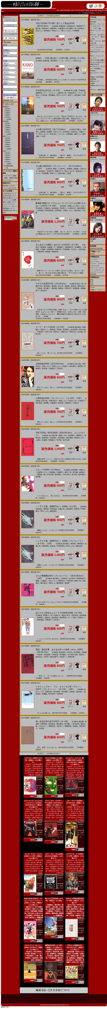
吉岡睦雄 (76, 288)
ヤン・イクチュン (50, 93)
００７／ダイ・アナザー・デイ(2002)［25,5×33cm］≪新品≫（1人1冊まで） (54, 803)
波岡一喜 (68, 472)
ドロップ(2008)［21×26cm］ (49, 470)
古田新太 (81, 28)
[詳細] (46, 316)
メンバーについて (9, 204)
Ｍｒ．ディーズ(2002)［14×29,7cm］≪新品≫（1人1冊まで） (74, 803)
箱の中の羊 (94, 64)
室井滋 (44, 368)
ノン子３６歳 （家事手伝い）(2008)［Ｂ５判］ (57, 506)
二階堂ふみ (71, 206)
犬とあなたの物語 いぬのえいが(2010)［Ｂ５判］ (58, 245)
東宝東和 (93, 274)
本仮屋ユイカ (42, 472)
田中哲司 (52, 694)
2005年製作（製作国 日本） (39, 973)
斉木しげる (44, 511)
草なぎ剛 (74, 90)
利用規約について (9, 208)
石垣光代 (43, 291)
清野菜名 (53, 28)
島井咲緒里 (49, 210)
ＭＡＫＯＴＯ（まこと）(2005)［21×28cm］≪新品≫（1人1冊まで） (33, 947)
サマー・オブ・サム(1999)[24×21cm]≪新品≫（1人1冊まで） (54, 856)
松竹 (91, 282)
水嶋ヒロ (82, 470)
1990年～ (8, 113)
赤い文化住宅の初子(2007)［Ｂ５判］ (52, 721)
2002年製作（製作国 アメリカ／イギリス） (57, 835)
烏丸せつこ (56, 31)
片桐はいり (82, 617)
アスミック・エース (97, 268)
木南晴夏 (69, 134)
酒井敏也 (40, 620)
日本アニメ (6, 151)
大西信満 (47, 655)
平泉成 (59, 329)
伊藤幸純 (68, 726)
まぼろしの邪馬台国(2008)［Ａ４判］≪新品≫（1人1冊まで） (75, 901)
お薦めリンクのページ (97, 290)
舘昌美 (76, 509)
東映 (91, 280)
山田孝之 (62, 169)
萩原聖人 (66, 329)
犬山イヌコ (53, 581)
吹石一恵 (80, 284)
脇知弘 (47, 617)
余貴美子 (40, 332)
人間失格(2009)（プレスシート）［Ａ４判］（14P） (59, 398)
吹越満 (44, 440)
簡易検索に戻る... (9, 100)
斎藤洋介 (79, 435)
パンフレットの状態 (9, 200)
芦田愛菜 (66, 249)
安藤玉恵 (52, 726)
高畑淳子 (58, 249)
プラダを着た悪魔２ (97, 60)
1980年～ (8, 115)
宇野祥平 (68, 288)
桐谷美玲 (60, 724)
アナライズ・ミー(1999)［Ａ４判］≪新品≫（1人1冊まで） (75, 856)
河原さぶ (52, 583)
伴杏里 (39, 655)
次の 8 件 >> (65, 16)
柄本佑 (73, 286)
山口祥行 (72, 578)
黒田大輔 (61, 173)
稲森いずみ (63, 435)
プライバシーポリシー (10, 206)
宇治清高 (39, 208)
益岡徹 (38, 477)
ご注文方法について (9, 193)
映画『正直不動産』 (97, 77)
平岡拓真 (82, 90)
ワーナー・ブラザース (97, 264)
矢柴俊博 (40, 252)
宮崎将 (67, 286)
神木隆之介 (71, 26)
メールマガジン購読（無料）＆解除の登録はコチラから (10, 178)
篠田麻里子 (69, 247)
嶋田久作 (64, 332)
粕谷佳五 (39, 657)
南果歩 (60, 288)
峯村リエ (77, 134)
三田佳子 (60, 368)
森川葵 (38, 28)
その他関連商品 (8, 166)
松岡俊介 (71, 435)
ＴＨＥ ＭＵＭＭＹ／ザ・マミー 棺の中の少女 (97, 37)
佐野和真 (43, 724)
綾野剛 (42, 132)
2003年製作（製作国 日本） (60, 973)
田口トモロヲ (66, 31)
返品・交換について (9, 202)
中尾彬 (42, 249)
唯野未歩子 (82, 286)
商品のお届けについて (10, 198)
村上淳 (60, 286)
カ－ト (81, 13)
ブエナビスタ (94, 266)
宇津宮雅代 (61, 546)
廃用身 (93, 79)
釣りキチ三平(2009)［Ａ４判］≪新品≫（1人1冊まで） (54, 901)
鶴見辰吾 (55, 252)
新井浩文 (53, 134)
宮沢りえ (39, 31)
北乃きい (74, 249)
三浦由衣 (47, 208)
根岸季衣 (63, 617)
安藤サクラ (59, 171)
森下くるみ (80, 206)
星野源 (46, 509)
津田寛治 (53, 509)
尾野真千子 (81, 26)
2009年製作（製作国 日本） (39, 932)
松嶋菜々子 (51, 247)
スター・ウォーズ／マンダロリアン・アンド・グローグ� (97, 26)
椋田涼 (81, 655)
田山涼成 (82, 329)
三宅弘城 (43, 95)
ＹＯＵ (80, 93)
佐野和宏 (58, 210)
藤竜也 (52, 329)
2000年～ (8, 111)
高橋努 (49, 132)
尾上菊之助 (53, 435)
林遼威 (47, 252)
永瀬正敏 (46, 61)
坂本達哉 (55, 208)
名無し (93, 71)
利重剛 (44, 694)
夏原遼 (54, 286)
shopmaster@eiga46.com (98, 10)
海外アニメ (6, 136)
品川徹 (80, 332)
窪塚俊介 (52, 440)
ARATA (69, 652)
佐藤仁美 (61, 509)
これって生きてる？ (97, 62)
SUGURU (66, 474)
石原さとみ (56, 366)
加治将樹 (83, 615)
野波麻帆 (52, 95)
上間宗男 (60, 694)
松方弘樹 (66, 440)
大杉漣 (41, 728)
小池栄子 (64, 366)
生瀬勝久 (78, 247)
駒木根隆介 (82, 208)
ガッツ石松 (72, 617)
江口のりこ (43, 726)
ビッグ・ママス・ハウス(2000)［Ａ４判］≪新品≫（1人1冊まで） (33, 856)
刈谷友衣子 (72, 93)
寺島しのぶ (46, 366)
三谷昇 (42, 136)
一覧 (6, 168)
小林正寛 (69, 581)
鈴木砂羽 (74, 329)
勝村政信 (60, 583)
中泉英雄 (55, 655)
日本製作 (6, 121)
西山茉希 (56, 692)
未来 (92, 83)
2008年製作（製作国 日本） (81, 930)
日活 (91, 284)
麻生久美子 (66, 615)
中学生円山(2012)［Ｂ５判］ (48, 90)
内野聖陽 (50, 249)
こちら (63, 1002)
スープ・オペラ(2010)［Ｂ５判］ (50, 327)
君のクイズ (94, 81)
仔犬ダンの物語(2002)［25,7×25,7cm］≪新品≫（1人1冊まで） (75, 947)
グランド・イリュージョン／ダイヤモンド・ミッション (97, 47)
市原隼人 (46, 615)
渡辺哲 (67, 583)
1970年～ (8, 117)
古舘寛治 (61, 28)
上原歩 (38, 440)
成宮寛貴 (69, 438)
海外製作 (6, 106)
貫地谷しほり (79, 438)
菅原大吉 (73, 332)
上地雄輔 (52, 472)
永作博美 (64, 692)
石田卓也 (75, 615)
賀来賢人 (40, 617)
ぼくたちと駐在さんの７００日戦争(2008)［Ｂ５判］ (59, 613)
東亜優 (81, 721)
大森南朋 (42, 247)
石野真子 (48, 620)
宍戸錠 (59, 440)
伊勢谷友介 (53, 401)
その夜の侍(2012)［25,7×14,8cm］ (51, 129)
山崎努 (72, 692)
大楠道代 (52, 368)
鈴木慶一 (47, 288)
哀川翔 (74, 474)
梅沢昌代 (43, 583)
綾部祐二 (82, 472)
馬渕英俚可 (81, 578)
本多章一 (63, 657)
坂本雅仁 (58, 474)
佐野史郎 (71, 657)
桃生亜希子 (54, 657)
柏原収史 (45, 438)
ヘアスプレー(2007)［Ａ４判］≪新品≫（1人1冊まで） (33, 760)
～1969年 (8, 119)
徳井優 (54, 288)
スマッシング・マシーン (97, 114)
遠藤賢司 (39, 93)
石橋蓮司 (53, 403)
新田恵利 (69, 509)
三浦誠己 (43, 581)
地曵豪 (84, 652)
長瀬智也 (62, 26)
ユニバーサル (94, 261)
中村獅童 (76, 31)
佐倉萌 (75, 726)
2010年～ (8, 109)
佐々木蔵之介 (55, 615)
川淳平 (46, 657)
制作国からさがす (9, 186)
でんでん (61, 134)
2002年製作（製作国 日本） (81, 977)
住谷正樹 (50, 474)
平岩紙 (39, 288)
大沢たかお (77, 61)
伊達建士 (63, 655)
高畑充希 (48, 692)
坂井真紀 (47, 31)
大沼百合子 (72, 208)
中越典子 (60, 472)
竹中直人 (56, 620)
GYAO (92, 254)
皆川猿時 (69, 28)
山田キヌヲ (57, 132)
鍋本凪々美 (62, 93)
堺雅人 (78, 129)
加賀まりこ (44, 329)
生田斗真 (77, 364)
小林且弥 (64, 578)
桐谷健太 (45, 28)
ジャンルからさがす (9, 188)
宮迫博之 (53, 438)
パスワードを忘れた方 (10, 34)
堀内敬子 (60, 247)
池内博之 (79, 692)
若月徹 (75, 472)
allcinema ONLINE (96, 248)
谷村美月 (74, 132)
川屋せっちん (68, 210)
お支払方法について (9, 196)
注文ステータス (101, 13)
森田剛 (80, 366)
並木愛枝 (77, 652)
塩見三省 (48, 332)
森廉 (37, 581)
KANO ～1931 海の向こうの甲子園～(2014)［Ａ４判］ (61, 58)
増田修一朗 (41, 474)
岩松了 (70, 95)
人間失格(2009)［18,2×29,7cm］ (50, 364)
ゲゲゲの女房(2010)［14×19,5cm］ (51, 284)
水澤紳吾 (40, 210)
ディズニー (94, 259)
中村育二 (63, 208)
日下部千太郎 (73, 655)
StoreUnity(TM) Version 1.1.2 (59, 1005)
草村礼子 (56, 332)
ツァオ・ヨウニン (65, 61)
